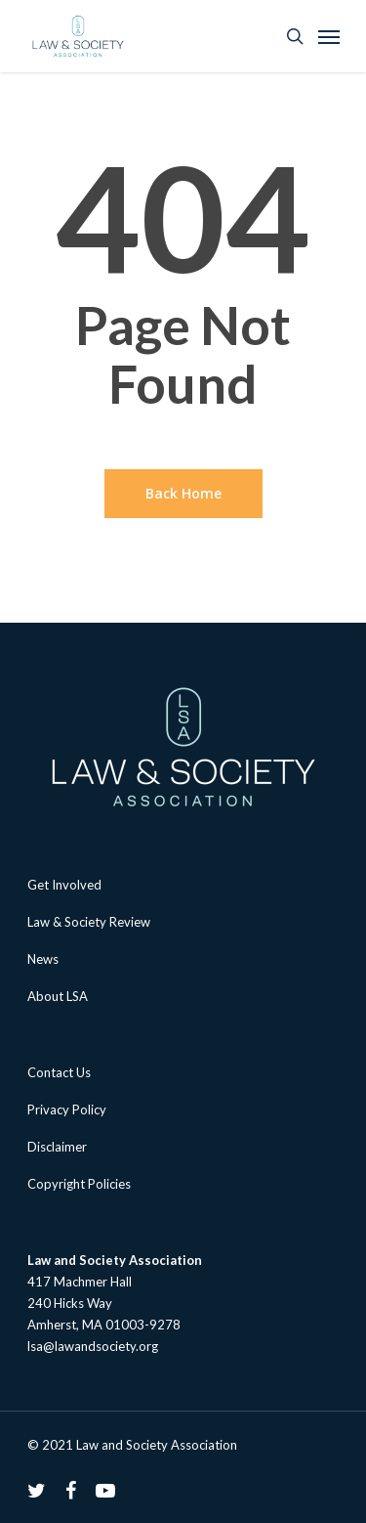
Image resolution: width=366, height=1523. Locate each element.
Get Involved (64, 884)
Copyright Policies (79, 1184)
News (43, 959)
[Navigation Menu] (329, 36)
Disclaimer (57, 1146)
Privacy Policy (66, 1109)
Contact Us (59, 1072)
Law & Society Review (88, 922)
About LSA (57, 996)
